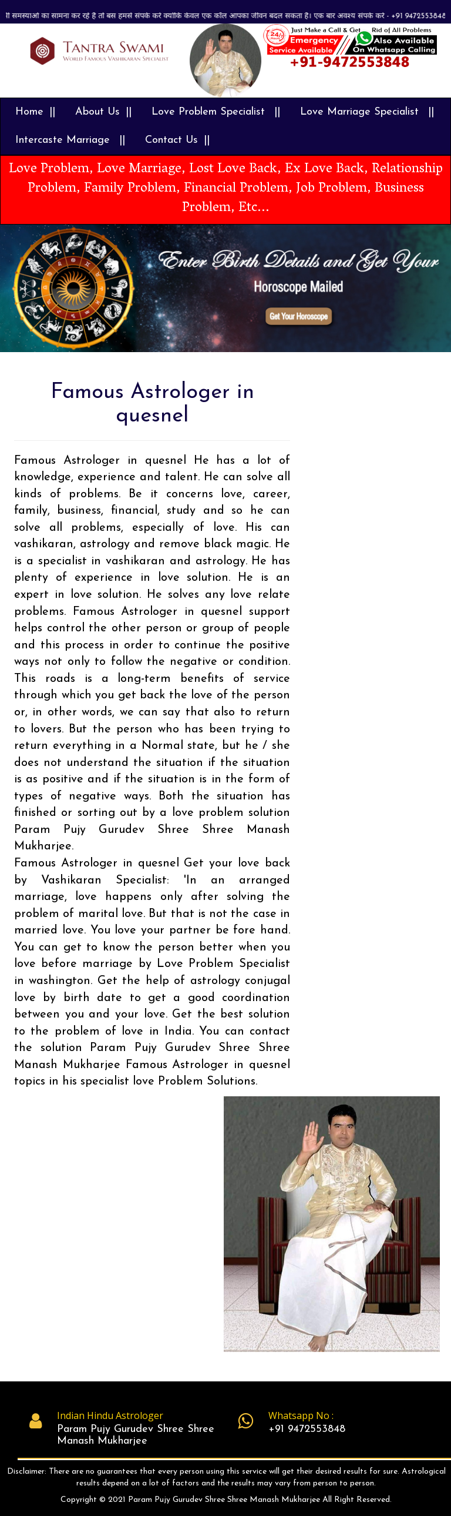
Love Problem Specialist (210, 112)
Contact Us (171, 140)
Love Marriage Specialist (361, 112)
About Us (97, 112)
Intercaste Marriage (64, 140)
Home (29, 112)
